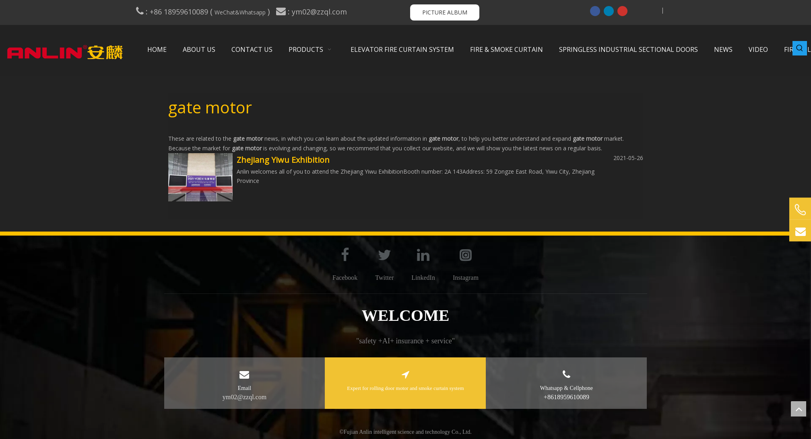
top (798, 408)
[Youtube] (622, 11)
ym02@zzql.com (320, 11)
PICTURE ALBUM (444, 12)
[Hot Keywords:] (799, 48)
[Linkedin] (609, 11)
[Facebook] (595, 11)
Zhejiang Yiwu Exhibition (283, 159)
